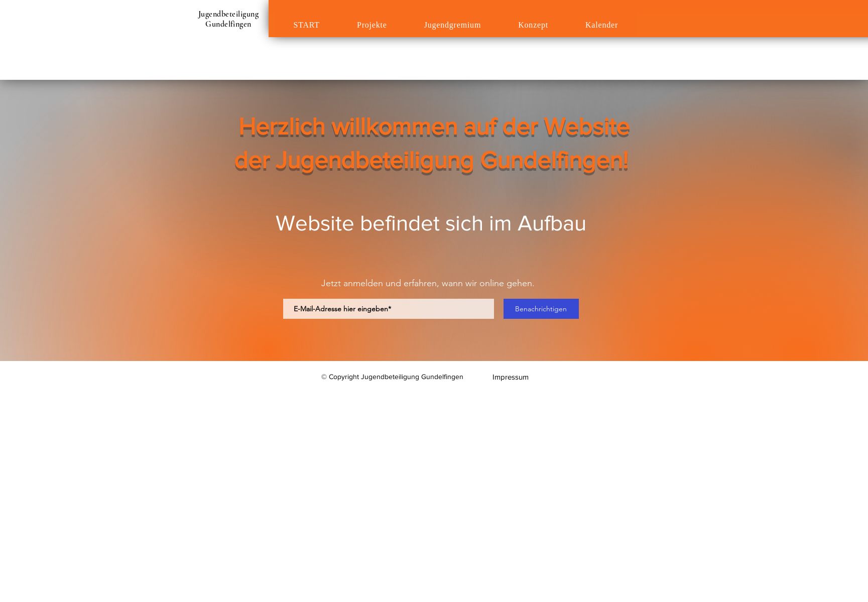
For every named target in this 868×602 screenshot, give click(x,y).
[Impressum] (510, 377)
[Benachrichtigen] (541, 309)
